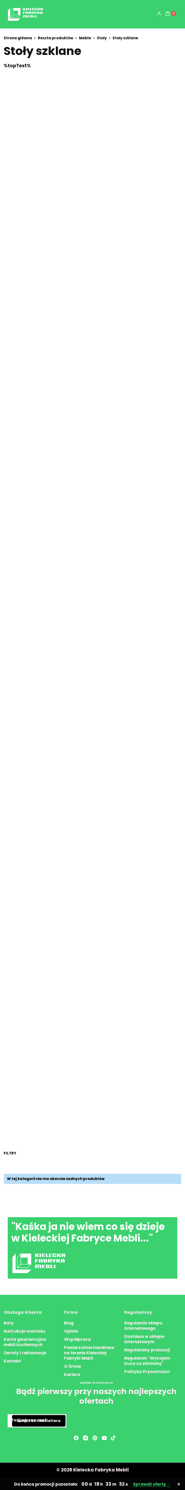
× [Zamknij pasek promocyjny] (178, 1484)
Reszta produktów (55, 38)
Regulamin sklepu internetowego (143, 1325)
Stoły (102, 38)
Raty (9, 1323)
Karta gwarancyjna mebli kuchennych (25, 1342)
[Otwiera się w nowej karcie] (113, 1438)
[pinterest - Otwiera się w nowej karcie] (95, 1438)
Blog (69, 1323)
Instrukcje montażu (24, 1331)
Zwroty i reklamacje (25, 1353)
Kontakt (12, 1361)
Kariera (72, 1374)
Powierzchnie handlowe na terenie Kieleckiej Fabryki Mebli (89, 1353)
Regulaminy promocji (147, 1350)
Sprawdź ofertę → (152, 1484)
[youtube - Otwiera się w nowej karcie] (104, 1438)
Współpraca (77, 1339)
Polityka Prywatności (147, 1372)
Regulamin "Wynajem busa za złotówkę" (147, 1360)
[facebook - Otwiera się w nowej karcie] (76, 1438)
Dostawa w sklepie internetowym (144, 1339)
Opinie (71, 1331)
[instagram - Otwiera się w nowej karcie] (85, 1438)
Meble (85, 38)
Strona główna (18, 38)
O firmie (72, 1366)
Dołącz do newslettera (38, 1420)
